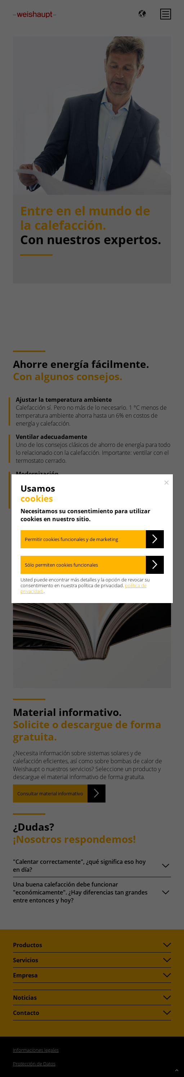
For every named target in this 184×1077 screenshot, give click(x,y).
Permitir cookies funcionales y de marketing (71, 539)
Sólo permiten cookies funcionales (61, 565)
